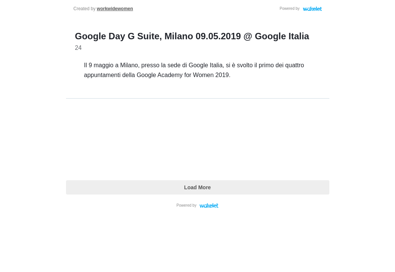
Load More (197, 187)
